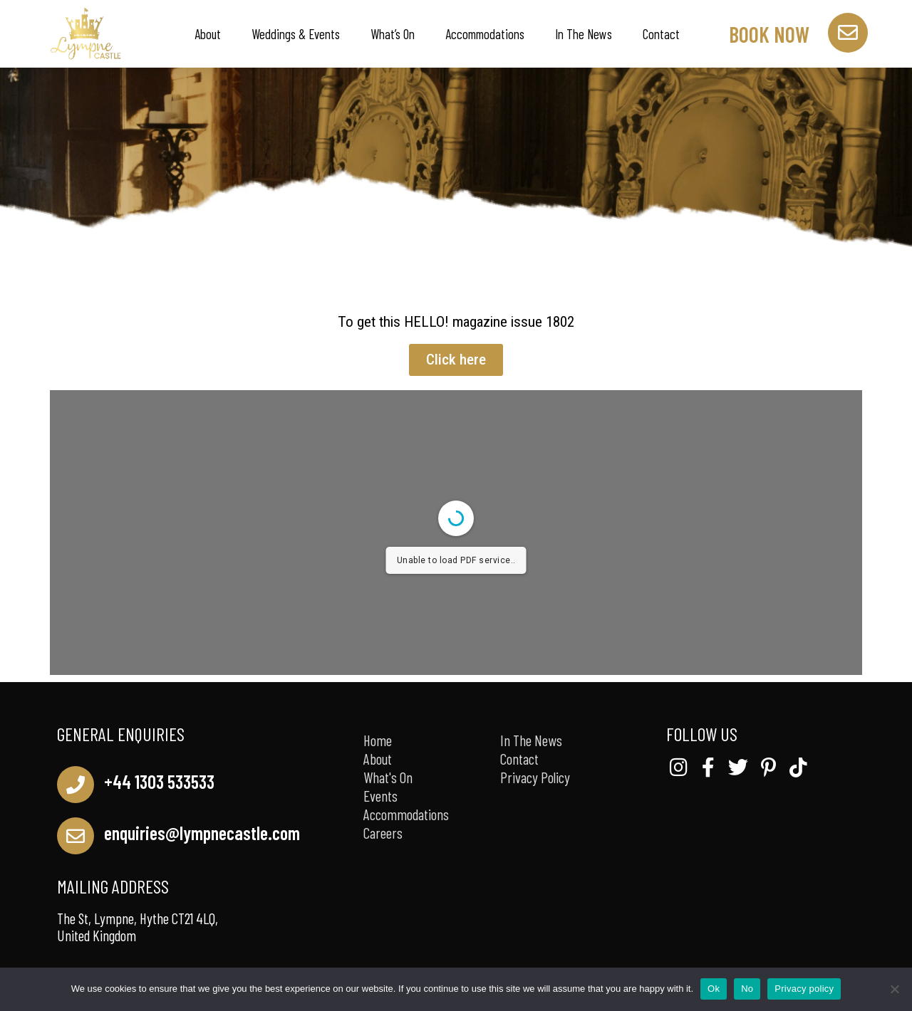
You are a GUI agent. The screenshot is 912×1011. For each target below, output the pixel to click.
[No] (894, 989)
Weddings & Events (296, 34)
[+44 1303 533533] (75, 784)
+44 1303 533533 (159, 781)
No (747, 988)
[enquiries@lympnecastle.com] (75, 835)
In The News (583, 34)
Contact (661, 34)
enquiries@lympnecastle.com (202, 833)
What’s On (392, 34)
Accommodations (484, 34)
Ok (714, 988)
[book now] (848, 33)
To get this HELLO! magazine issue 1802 (456, 321)
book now (769, 34)
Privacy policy (804, 988)
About (208, 34)
